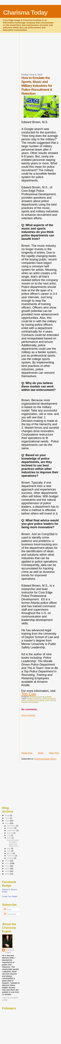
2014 (7, 823)
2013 (7, 861)
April (9, 851)
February (11, 856)
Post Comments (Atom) (45, 759)
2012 (7, 863)
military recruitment (34, 699)
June (9, 838)
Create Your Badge (9, 896)
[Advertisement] (41, 55)
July (9, 835)
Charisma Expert (9, 951)
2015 (7, 821)
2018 (7, 815)
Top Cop (28, 694)
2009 (7, 871)
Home (40, 753)
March (10, 853)
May (9, 848)
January (10, 858)
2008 (7, 874)
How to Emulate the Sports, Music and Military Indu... (13, 843)
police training (50, 700)
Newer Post (26, 753)
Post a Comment (28, 715)
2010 (7, 868)
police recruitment (49, 699)
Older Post (54, 753)
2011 (7, 866)
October (10, 828)
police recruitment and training (32, 700)
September (12, 830)
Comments (10, 914)
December (11, 826)
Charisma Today (25, 12)
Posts (7, 909)
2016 (7, 818)
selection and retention (30, 702)
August (10, 833)
